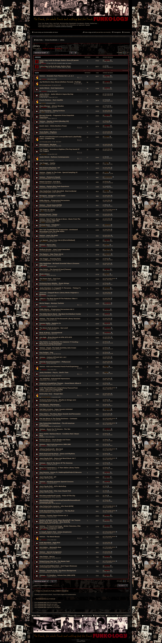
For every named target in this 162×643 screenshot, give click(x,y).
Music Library (44, 274)
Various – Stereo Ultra (47, 245)
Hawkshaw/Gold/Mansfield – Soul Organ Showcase (58, 566)
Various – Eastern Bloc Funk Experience (54, 186)
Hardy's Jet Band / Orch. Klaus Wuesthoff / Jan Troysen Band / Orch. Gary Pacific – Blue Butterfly (59, 521)
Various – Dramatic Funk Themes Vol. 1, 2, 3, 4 (56, 76)
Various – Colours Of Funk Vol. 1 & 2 (52, 357)
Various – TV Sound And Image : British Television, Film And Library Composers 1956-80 (60, 527)
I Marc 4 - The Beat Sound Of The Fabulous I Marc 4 (58, 298)
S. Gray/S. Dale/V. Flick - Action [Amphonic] (55, 532)
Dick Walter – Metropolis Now (50, 547)
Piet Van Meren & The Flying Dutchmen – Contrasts (58, 418)
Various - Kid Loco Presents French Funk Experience (59, 366)
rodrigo (43, 112)
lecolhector (44, 154)
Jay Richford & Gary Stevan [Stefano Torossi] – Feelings (60, 82)
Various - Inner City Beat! (48, 235)
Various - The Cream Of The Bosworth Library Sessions (59, 318)
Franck (106, 99)
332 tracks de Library (47, 210)
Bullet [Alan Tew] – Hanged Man (51, 394)
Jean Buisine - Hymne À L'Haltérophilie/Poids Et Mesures (60, 472)
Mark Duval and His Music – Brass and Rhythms (57, 454)
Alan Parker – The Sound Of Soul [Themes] (55, 269)
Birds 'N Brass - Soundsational (50, 332)
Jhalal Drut (44, 226)
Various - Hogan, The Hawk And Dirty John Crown (57, 348)
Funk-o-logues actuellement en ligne (52, 591)
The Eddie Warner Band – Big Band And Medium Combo (60, 314)
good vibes (108, 110)
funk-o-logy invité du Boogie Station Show (55, 66)
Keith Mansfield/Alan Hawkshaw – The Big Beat (56, 511)
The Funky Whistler (46, 397)
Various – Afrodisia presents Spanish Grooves (56, 481)
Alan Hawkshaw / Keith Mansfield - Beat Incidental (57, 191)
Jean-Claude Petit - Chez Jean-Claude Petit (55, 491)
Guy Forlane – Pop (46, 352)
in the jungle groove (46, 85)
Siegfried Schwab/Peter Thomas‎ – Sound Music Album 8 (60, 383)
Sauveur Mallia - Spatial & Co (50, 323)
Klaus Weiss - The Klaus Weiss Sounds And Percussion (59, 414)
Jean (42, 160)
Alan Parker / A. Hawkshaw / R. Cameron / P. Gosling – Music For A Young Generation (59, 343)
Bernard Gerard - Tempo (48, 214)
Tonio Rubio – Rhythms (48, 132)
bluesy (43, 173)
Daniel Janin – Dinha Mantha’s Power (53, 126)
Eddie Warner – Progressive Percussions (54, 200)
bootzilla (43, 103)
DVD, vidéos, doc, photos (65, 63)
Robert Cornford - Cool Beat (49, 182)
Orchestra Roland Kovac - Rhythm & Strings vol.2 (57, 400)
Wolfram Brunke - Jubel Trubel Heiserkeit (54, 249)
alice (42, 211)
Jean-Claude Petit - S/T (47, 477)
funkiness (52, 48)
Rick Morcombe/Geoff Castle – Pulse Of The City (57, 495)
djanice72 (107, 287)
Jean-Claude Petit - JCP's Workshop (52, 486)
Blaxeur (106, 204)
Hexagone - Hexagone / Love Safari (52, 196)
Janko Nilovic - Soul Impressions (51, 88)
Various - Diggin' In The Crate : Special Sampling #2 (58, 172)
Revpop (107, 121)
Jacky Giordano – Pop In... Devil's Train (53, 372)
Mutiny (106, 366)
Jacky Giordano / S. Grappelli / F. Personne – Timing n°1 (60, 288)
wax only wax (44, 97)
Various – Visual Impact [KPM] (50, 205)
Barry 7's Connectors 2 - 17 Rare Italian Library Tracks (59, 468)
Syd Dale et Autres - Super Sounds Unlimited (56, 409)
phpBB (78, 639)
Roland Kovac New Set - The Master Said (54, 561)
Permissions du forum (45, 599)
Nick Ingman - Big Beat (47, 144)
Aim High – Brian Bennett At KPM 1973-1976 (55, 337)
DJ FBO (107, 190)
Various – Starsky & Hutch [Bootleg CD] (54, 121)
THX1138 (107, 105)
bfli (42, 197)
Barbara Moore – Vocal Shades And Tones (54, 440)
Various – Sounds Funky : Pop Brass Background (57, 570)
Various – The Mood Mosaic (49, 536)
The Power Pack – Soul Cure (49, 279)
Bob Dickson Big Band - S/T (49, 168)
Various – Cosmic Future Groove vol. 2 (53, 515)
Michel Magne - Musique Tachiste (51, 303)
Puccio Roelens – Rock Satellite (51, 100)
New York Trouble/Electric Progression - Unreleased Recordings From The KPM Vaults (58, 230)
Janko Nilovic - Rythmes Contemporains (54, 157)
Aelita (42, 122)
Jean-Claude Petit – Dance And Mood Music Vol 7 (57, 458)
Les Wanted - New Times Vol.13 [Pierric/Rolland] (57, 240)
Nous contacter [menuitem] (87, 615)
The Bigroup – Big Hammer (49, 404)
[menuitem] (126, 32)
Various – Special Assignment (50, 552)
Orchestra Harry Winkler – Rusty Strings (54, 283)
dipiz (106, 156)
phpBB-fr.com (83, 640)
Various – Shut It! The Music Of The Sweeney (56, 463)
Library (36, 46)
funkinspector (108, 177)
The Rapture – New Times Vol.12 (51, 254)
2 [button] (125, 52)
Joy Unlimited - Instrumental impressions (54, 378)
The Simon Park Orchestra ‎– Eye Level (53, 328)
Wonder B (45, 48)
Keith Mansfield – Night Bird (49, 542)
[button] (128, 52)
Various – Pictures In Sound (49, 177)
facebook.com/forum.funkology (63, 26)
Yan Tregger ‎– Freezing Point (50, 259)
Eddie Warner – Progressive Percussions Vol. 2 (56, 309)
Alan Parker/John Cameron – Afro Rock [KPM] (56, 506)
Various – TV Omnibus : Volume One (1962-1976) (57, 575)
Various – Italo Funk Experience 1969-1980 (55, 444)
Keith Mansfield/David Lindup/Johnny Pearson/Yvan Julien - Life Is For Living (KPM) (58, 389)
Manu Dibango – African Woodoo (51, 106)
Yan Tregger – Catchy (47, 163)
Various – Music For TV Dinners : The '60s (54, 429)
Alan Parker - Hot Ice (47, 556)
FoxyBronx (59, 48)
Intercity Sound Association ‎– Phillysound (54, 362)
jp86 (106, 66)
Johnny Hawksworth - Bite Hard (51, 449)
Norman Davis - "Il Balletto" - (50, 225)
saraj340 (107, 186)
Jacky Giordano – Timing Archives (52, 111)
